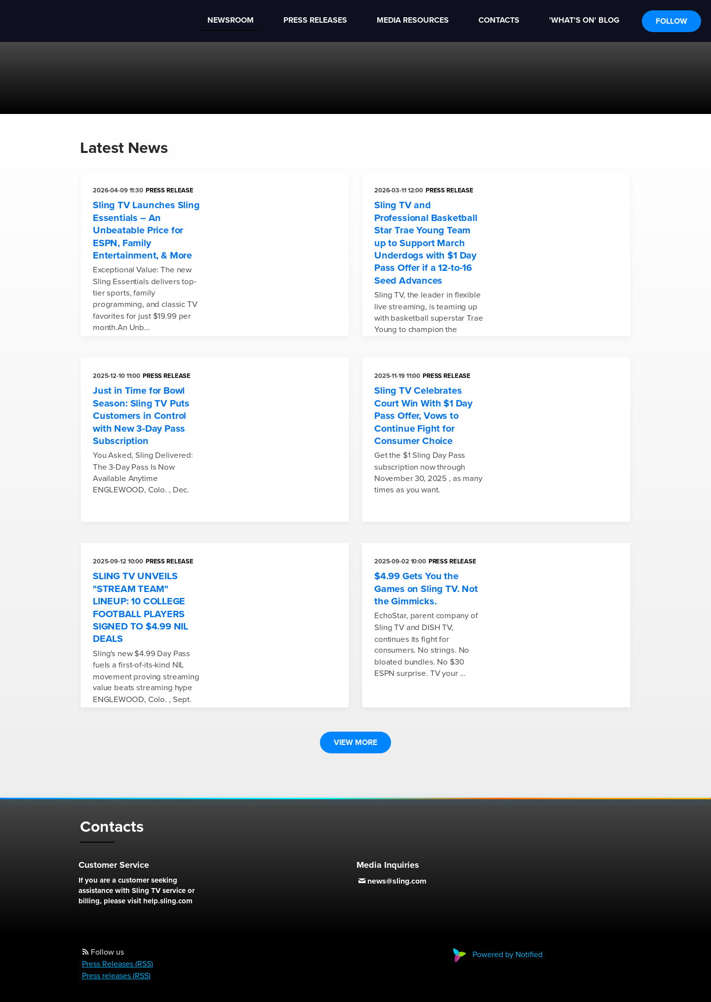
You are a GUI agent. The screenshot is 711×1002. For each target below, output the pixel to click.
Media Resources (413, 20)
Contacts (498, 20)
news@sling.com (397, 881)
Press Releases (315, 20)
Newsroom (230, 20)
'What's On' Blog (584, 20)
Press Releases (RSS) (117, 964)
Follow (671, 21)
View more (355, 742)
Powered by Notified (496, 955)
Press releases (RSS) (116, 976)
